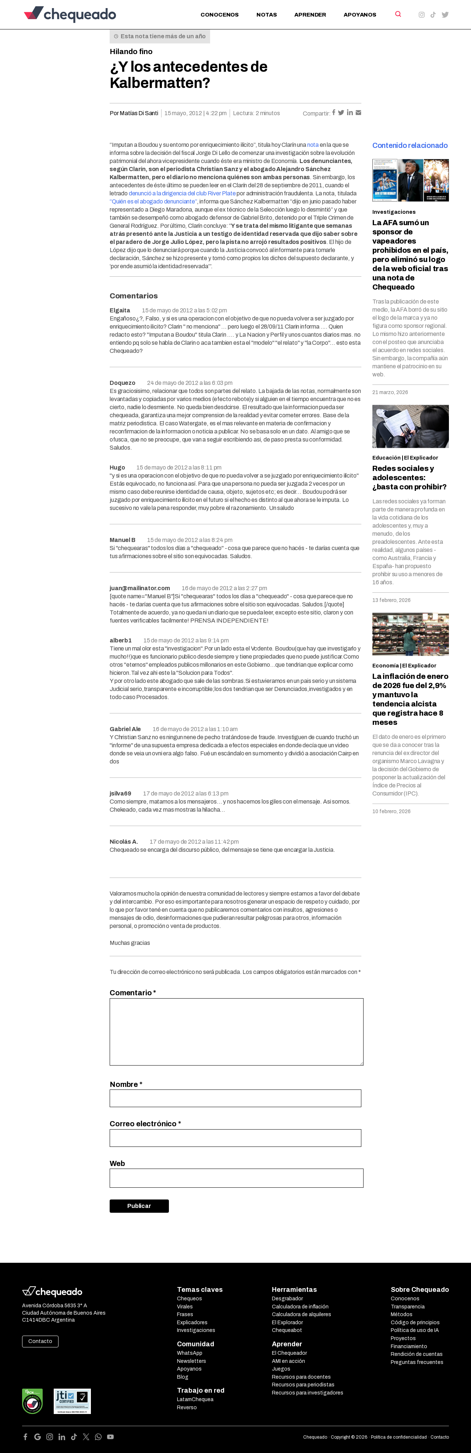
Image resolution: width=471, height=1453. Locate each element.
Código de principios (415, 1322)
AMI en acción (288, 1361)
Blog (182, 1377)
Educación (386, 458)
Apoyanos (360, 15)
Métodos (401, 1314)
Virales (185, 1307)
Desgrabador (287, 1298)
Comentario (133, 993)
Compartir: (317, 113)
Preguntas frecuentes (417, 1362)
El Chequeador (289, 1353)
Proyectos (403, 1338)
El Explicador (421, 458)
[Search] (397, 14)
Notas (266, 15)
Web (117, 1163)
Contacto (40, 1341)
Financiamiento (409, 1346)
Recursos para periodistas (303, 1385)
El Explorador (287, 1322)
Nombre (126, 1084)
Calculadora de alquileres (301, 1314)
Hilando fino (131, 51)
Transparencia (408, 1307)
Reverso (187, 1407)
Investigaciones (394, 212)
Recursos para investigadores (307, 1393)
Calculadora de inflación (300, 1307)
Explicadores (192, 1322)
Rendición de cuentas (417, 1354)
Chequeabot (287, 1330)
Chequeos (189, 1298)
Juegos (281, 1369)
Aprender (310, 15)
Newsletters (191, 1361)
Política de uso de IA (415, 1330)
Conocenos (220, 15)
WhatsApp (189, 1353)
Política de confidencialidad (399, 1437)
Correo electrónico (145, 1124)
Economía (385, 666)
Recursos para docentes (301, 1377)
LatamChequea (195, 1399)
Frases (185, 1314)
